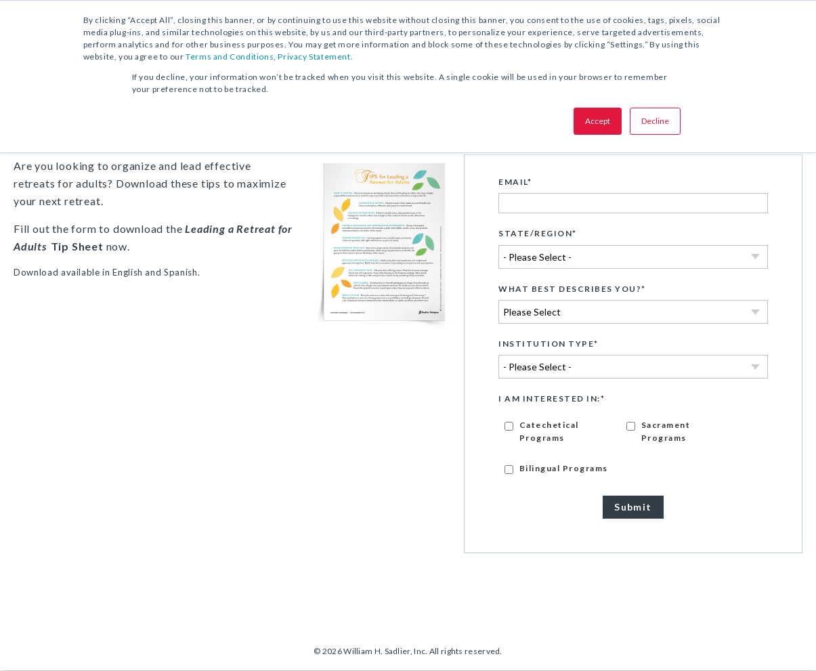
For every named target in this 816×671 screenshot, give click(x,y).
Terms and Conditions (230, 56)
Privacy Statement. (315, 56)
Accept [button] (597, 121)
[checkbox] (633, 446)
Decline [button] (655, 121)
